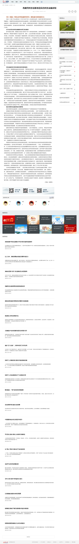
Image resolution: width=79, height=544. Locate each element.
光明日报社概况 (35, 542)
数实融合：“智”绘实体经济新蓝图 (14, 390)
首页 (3, 5)
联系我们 (55, 542)
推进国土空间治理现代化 (12, 316)
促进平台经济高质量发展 (12, 464)
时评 (21, 1)
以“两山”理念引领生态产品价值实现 (15, 449)
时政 (12, 1)
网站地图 (73, 542)
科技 (33, 1)
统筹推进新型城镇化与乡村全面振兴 (15, 523)
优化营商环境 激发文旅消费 (12, 404)
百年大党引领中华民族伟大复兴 (13, 479)
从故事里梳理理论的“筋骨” (65, 84)
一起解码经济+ (63, 93)
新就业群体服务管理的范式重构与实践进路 (16, 301)
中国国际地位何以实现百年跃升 (13, 419)
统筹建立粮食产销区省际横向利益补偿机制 (16, 508)
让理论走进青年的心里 (64, 102)
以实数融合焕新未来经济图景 (13, 493)
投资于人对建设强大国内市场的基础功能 (16, 360)
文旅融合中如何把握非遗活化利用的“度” (16, 330)
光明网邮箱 (67, 542)
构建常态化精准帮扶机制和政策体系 (15, 286)
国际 (17, 1)
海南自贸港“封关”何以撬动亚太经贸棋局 (16, 271)
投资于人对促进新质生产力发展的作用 (15, 375)
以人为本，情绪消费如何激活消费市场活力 (16, 256)
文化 (29, 1)
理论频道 (6, 5)
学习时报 (37, 11)
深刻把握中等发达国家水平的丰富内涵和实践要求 (18, 241)
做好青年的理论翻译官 (64, 97)
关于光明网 (42, 542)
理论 (25, 1)
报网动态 (49, 542)
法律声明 (61, 542)
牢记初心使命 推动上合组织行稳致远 (15, 434)
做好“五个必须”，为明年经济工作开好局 (16, 345)
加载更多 (28, 536)
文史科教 (11, 5)
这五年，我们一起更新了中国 (66, 88)
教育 (38, 1)
